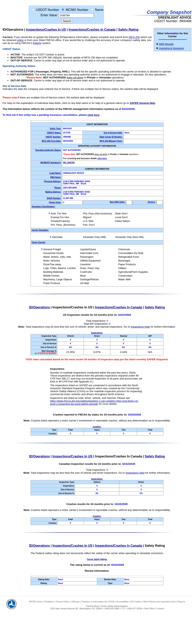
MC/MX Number (77, 9)
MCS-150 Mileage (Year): (111, 141)
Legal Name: (55, 173)
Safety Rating (128, 29)
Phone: (57, 188)
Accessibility (122, 601)
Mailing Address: (53, 192)
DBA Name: (55, 177)
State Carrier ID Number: (111, 137)
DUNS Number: (54, 198)
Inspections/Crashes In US (46, 29)
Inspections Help (140, 326)
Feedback (49, 601)
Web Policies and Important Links (159, 601)
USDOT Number (47, 9)
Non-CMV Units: (117, 202)
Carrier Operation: (40, 230)
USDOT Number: (53, 137)
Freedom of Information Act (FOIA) (98, 601)
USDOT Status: (54, 133)
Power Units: (55, 202)
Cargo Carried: (39, 242)
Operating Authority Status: (48, 150)
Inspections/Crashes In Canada (92, 29)
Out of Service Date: (113, 133)
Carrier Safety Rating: (97, 559)
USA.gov (75, 601)
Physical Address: (52, 181)
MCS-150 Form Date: (51, 141)
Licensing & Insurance (171, 48)
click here (93, 114)
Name (99, 9)
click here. (102, 158)
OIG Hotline (135, 601)
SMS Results (166, 44)
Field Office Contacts (154, 608)
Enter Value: (49, 15)
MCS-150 (134, 37)
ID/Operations (13, 29)
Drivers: (151, 202)
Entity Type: (55, 128)
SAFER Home (36, 601)
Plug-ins (181, 601)
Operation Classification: (43, 206)
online (20, 40)
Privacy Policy (62, 601)
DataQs (37, 43)
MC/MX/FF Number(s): (50, 163)
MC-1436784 (69, 163)
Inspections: (97, 333)
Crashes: (97, 427)
